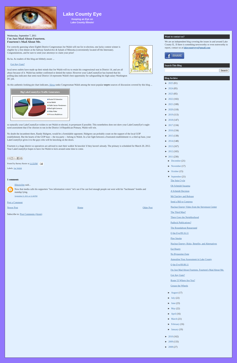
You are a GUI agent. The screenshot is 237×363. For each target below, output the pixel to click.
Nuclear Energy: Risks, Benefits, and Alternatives (194, 243)
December (176, 160)
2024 (171, 88)
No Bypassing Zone (180, 254)
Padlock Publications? (181, 222)
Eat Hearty (176, 249)
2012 (171, 151)
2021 (171, 104)
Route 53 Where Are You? (183, 280)
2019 (171, 114)
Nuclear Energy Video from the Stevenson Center (194, 207)
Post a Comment (15, 202)
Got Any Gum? (18, 64)
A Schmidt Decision (180, 191)
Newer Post (12, 207)
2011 (170, 156)
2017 (171, 125)
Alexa (52, 84)
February (175, 324)
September (176, 176)
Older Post (148, 207)
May (173, 308)
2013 (171, 146)
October (175, 171)
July (173, 298)
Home (80, 207)
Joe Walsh (18, 168)
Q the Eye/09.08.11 (180, 264)
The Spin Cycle (178, 180)
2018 (171, 120)
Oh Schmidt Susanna (180, 185)
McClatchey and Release (182, 196)
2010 (171, 336)
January (175, 329)
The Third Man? (178, 212)
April (174, 313)
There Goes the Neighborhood (185, 217)
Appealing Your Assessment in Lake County (191, 259)
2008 (171, 347)
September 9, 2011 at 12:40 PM (26, 196)
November (176, 166)
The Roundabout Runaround (184, 228)
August (174, 292)
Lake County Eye (82, 14)
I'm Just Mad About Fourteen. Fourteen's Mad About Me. (26, 40)
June (173, 303)
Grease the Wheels (179, 285)
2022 (171, 99)
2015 (171, 135)
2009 (171, 341)
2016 (171, 130)
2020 (171, 109)
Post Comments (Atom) (31, 214)
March (174, 319)
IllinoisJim (20, 184)
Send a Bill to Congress (182, 201)
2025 (171, 83)
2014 (171, 141)
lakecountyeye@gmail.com (197, 47)
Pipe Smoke (176, 238)
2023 (171, 93)
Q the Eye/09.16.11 (180, 233)
